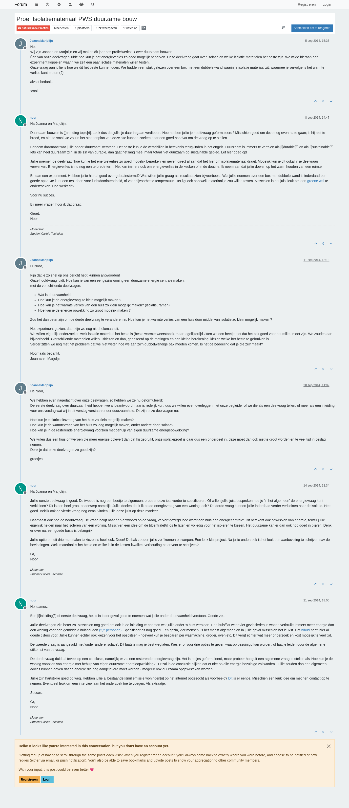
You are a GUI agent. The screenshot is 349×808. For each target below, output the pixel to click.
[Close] (328, 746)
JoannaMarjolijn (41, 41)
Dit (230, 678)
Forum (21, 4)
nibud (305, 630)
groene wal (315, 181)
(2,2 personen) (110, 630)
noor (33, 117)
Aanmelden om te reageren (312, 28)
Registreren (29, 779)
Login (47, 779)
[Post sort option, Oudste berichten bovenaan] (283, 27)
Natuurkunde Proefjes (33, 28)
